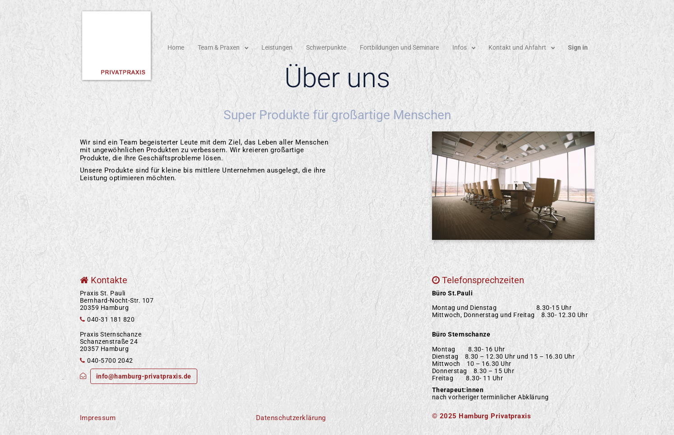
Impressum (98, 418)
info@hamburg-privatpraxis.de (143, 376)
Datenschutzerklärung (291, 418)
